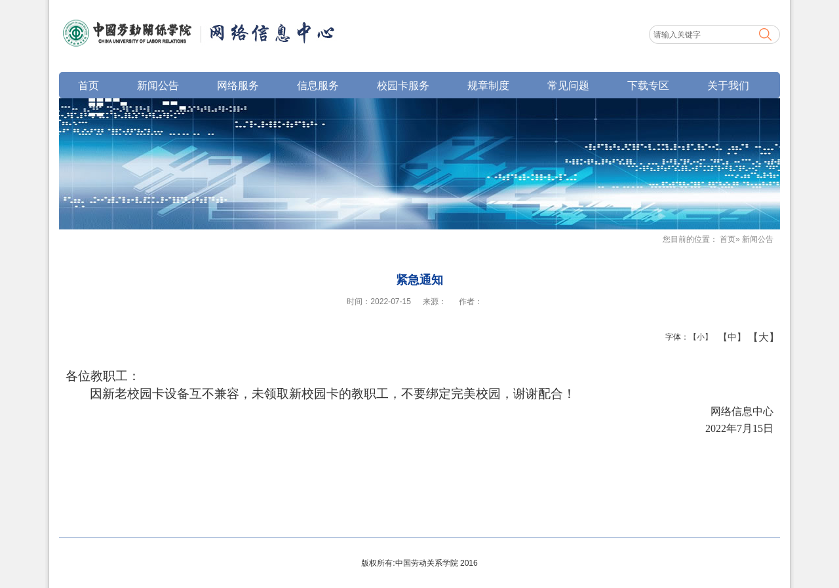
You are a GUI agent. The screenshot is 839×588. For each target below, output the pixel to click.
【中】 (727, 337)
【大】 (757, 337)
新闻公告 (158, 85)
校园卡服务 (403, 85)
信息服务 (318, 85)
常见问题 (568, 85)
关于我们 (728, 85)
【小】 (698, 337)
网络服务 (238, 85)
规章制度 (488, 85)
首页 (88, 85)
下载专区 (648, 85)
